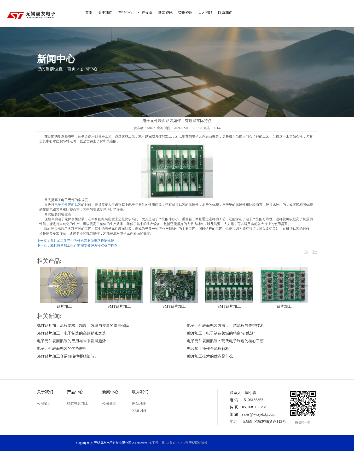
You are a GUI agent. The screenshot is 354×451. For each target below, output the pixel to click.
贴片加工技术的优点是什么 (210, 356)
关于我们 (105, 13)
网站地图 (139, 403)
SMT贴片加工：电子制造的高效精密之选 (71, 333)
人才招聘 (205, 13)
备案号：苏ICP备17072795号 (168, 443)
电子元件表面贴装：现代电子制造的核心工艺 (225, 341)
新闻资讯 (165, 13)
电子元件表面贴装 (67, 205)
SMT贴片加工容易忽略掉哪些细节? (66, 356)
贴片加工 (64, 306)
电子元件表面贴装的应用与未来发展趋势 (71, 341)
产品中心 (125, 13)
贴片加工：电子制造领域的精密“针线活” (221, 333)
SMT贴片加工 (119, 306)
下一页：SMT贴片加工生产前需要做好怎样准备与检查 (77, 245)
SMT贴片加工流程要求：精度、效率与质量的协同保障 (83, 326)
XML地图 (139, 411)
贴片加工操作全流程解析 (208, 349)
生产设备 (145, 13)
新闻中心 (89, 68)
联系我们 (225, 13)
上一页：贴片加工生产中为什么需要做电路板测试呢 (75, 241)
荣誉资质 (185, 13)
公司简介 (44, 403)
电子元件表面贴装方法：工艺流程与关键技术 (225, 326)
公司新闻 (109, 403)
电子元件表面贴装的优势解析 (62, 349)
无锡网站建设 (198, 443)
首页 (89, 13)
